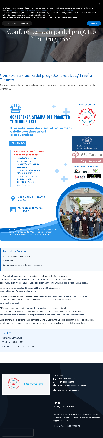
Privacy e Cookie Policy (63, 407)
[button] (100, 4)
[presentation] (17, 432)
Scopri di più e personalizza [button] (17, 23)
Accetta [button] (94, 23)
